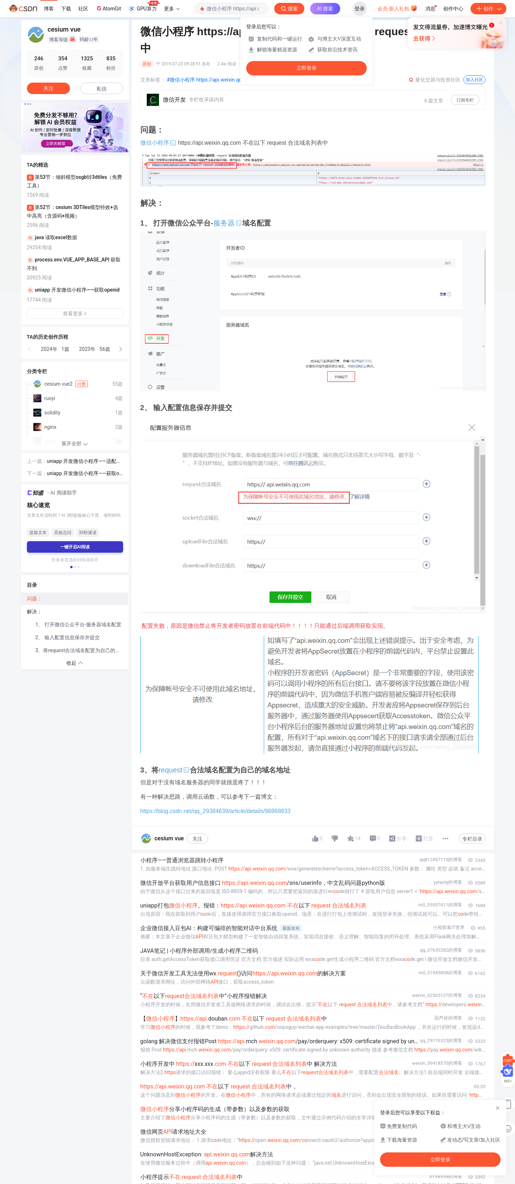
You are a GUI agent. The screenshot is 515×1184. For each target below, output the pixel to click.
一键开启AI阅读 (75, 546)
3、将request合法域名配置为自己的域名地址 (82, 650)
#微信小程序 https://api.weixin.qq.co (208, 80)
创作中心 (453, 8)
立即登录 (306, 68)
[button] (69, 147)
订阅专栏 (465, 100)
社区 (83, 8)
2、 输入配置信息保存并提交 (68, 637)
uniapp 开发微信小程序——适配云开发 (84, 461)
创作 (488, 8)
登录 (360, 8)
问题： (35, 599)
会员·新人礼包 (397, 7)
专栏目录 (472, 839)
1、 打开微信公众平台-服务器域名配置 (78, 624)
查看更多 (75, 313)
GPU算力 (143, 6)
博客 (49, 8)
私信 (102, 89)
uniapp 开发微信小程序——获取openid (84, 473)
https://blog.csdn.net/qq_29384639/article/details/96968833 (215, 811)
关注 (197, 839)
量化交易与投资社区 (434, 80)
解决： (34, 611)
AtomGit (108, 8)
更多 (172, 8)
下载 (66, 8)
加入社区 (474, 79)
